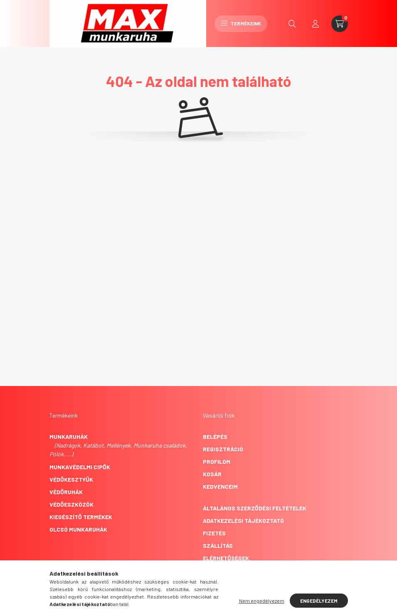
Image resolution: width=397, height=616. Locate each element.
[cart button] (339, 23)
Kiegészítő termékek (80, 516)
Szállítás (218, 545)
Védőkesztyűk (71, 479)
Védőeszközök (71, 504)
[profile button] (315, 23)
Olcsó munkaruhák (78, 529)
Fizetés (214, 533)
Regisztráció (223, 449)
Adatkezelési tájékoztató (243, 520)
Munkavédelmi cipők (79, 466)
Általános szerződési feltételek (254, 508)
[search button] (292, 23)
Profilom (216, 461)
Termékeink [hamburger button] (241, 23)
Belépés (215, 436)
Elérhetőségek (226, 558)
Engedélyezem (319, 601)
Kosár (212, 473)
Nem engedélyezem (261, 601)
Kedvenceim (220, 486)
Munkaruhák (68, 436)
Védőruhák (66, 491)
